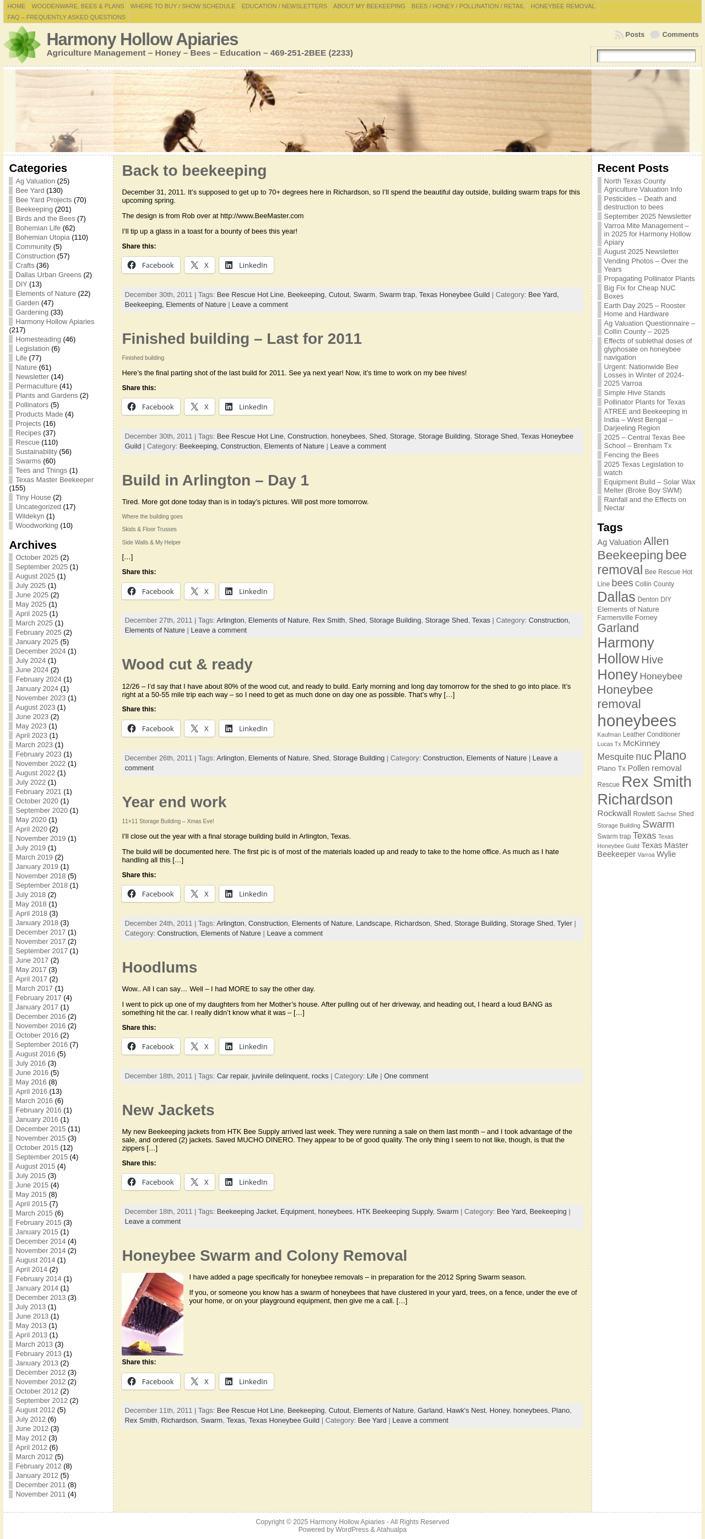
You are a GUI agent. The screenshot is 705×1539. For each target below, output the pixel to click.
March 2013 (34, 1344)
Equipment (297, 1211)
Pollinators (31, 405)
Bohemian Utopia (42, 237)
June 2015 (31, 1185)
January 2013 (36, 1363)
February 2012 (38, 1466)
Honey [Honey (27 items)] (618, 674)
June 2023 (31, 716)
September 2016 (41, 1044)
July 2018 (30, 894)
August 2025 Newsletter (641, 251)
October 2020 (36, 801)
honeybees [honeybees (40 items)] (637, 720)
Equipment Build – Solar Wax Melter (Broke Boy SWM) (650, 486)
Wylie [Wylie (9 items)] (666, 854)
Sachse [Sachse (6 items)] (667, 814)
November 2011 (40, 1494)
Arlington (230, 620)
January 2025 (36, 642)
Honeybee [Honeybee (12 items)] (661, 676)
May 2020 (30, 820)
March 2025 (34, 623)
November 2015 (40, 1138)
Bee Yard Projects (43, 200)
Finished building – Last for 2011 (242, 338)
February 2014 (38, 1279)
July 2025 (30, 585)
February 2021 (38, 791)
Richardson (412, 923)
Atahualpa (391, 1529)
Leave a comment (260, 304)
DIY (21, 284)
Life (21, 358)
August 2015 (35, 1166)
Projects (28, 423)
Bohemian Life (38, 228)
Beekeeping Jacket (246, 1211)
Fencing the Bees (631, 455)
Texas (481, 620)
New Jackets (168, 1110)
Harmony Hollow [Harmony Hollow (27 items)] (626, 650)
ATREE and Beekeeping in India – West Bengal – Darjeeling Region (645, 419)
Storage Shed (495, 436)
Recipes (28, 433)
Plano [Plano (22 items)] (670, 755)
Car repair (232, 1076)
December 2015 (40, 1129)
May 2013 (30, 1325)
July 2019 (30, 848)
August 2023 (35, 707)
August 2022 (35, 773)
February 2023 (38, 754)
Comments (680, 34)
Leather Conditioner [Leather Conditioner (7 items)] (651, 734)
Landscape (373, 923)
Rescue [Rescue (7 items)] (609, 785)
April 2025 (31, 613)
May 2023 (30, 726)
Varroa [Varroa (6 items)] (646, 854)
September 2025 (41, 567)
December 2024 (40, 651)
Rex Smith (328, 620)
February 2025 (38, 632)
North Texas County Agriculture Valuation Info (643, 185)
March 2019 (34, 857)
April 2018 (31, 913)
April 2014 (31, 1269)
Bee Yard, (543, 294)
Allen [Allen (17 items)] (656, 540)
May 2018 (30, 904)
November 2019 (40, 838)
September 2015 (41, 1157)
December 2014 (40, 1241)
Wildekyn (29, 516)
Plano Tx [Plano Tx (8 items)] (612, 768)
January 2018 (36, 923)
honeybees (348, 436)
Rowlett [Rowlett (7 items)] (644, 814)
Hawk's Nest (466, 1410)
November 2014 (40, 1250)
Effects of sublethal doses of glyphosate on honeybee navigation (648, 349)
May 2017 (30, 969)
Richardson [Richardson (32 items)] (635, 799)
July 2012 (30, 1419)
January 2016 (36, 1119)
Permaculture (36, 386)
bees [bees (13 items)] (622, 582)
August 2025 (35, 576)
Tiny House (33, 497)
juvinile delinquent (280, 1076)
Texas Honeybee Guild (454, 294)
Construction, (242, 446)
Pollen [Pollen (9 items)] (639, 768)
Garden (27, 303)
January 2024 (36, 688)
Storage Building (444, 436)
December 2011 (40, 1485)
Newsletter (31, 376)
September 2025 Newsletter (648, 216)
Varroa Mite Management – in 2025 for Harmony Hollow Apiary (647, 234)
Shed (378, 436)
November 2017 (40, 941)
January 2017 (36, 1007)
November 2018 (40, 876)
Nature (25, 367)
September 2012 (41, 1400)
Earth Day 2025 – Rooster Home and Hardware (645, 309)
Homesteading (38, 339)
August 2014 (35, 1260)
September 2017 (41, 951)
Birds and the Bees (45, 218)
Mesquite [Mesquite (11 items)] (616, 757)
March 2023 (34, 745)
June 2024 (31, 670)
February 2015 (38, 1222)
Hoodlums (159, 967)
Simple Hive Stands (635, 392)
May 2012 (30, 1438)
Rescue (27, 442)
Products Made (39, 414)
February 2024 (38, 679)
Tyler (564, 923)
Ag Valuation (35, 181)
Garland (430, 1410)
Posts (635, 34)
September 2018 (41, 885)
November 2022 (40, 763)
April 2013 (31, 1335)
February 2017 (38, 997)
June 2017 (31, 960)
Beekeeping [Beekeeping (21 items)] (631, 555)
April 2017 (31, 979)
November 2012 (40, 1382)
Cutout (339, 294)
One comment (406, 1076)
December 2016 (40, 1016)
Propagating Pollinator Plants (649, 278)
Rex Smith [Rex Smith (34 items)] (656, 781)
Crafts (24, 265)
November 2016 (40, 1026)
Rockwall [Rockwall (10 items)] (614, 813)
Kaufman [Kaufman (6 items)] (609, 734)
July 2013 (30, 1307)
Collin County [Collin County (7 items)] (654, 584)
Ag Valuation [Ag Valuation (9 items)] (620, 542)
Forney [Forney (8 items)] (646, 617)
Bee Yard (29, 190)
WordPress (351, 1529)
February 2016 (38, 1110)
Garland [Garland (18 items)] (618, 628)
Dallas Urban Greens (48, 275)
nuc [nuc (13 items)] (644, 756)
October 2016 (36, 1035)
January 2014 (36, 1288)
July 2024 (30, 660)
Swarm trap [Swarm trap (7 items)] (614, 836)
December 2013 (40, 1297)
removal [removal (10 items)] (667, 768)
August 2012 (35, 1410)
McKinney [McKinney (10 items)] (641, 743)
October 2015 (36, 1147)
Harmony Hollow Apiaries (142, 39)
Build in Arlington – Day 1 (215, 480)
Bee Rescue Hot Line (250, 294)
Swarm (364, 294)
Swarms (28, 461)
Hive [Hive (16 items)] (652, 660)
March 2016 (34, 1101)
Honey (499, 1410)
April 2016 (31, 1091)
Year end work (174, 802)
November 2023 (40, 698)
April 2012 (31, 1447)
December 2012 (40, 1372)
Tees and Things (41, 470)
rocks (320, 1076)
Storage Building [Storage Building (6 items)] (619, 825)
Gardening (31, 312)
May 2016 (30, 1082)
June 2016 (31, 1072)
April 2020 (31, 829)
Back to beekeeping (194, 170)
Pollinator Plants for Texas (645, 402)
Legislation (32, 348)
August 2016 (35, 1054)
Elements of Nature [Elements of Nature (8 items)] (628, 609)
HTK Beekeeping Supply (394, 1211)
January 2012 (36, 1475)
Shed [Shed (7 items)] (686, 814)
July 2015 (30, 1175)
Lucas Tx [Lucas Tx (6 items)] (609, 744)
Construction (35, 256)
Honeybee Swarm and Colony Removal (264, 1255)
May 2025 (30, 604)
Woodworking (36, 525)
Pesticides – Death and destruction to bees (640, 203)
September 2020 (41, 810)
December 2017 (40, 932)
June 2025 (31, 595)
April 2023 (31, 735)
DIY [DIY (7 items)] (665, 599)
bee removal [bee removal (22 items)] (642, 562)
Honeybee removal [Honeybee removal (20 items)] (625, 697)
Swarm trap (397, 294)
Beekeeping (34, 209)
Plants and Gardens (46, 395)
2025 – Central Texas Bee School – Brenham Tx (644, 441)
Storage (402, 436)
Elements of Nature (45, 293)
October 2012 (36, 1391)
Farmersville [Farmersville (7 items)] (615, 618)
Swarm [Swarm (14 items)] (658, 824)
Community (33, 246)
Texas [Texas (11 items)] (645, 835)
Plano (561, 1410)
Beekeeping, (145, 304)
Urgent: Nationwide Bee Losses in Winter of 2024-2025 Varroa (644, 375)
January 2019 (36, 866)
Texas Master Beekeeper (54, 480)
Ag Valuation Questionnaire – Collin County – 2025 (650, 327)
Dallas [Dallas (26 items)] (617, 596)
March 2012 (34, 1456)
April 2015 (31, 1204)
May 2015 (30, 1194)
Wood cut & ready (187, 664)
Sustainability (36, 451)
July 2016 (30, 1063)
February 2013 (38, 1353)
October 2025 (36, 557)
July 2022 (30, 782)
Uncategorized (38, 507)
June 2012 (31, 1428)
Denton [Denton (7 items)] (647, 599)
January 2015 (36, 1232)
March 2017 (34, 988)
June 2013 (31, 1316)
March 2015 (34, 1213)
